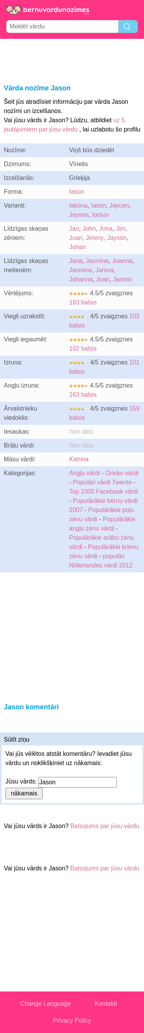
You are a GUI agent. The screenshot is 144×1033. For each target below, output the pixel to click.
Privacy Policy (72, 1020)
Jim (121, 228)
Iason (76, 191)
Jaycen (119, 205)
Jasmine (80, 270)
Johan (77, 247)
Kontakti (106, 1003)
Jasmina (97, 261)
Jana (76, 261)
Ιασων (100, 214)
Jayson (79, 214)
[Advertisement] (72, 60)
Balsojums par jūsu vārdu (104, 826)
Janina (104, 270)
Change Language (45, 1003)
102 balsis (83, 348)
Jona (106, 228)
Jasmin (122, 279)
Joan (102, 279)
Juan (76, 238)
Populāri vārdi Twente (102, 482)
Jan (74, 228)
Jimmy (95, 238)
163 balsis (83, 394)
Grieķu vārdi (121, 473)
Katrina (79, 459)
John (89, 228)
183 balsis (83, 302)
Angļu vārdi (84, 473)
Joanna (122, 261)
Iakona (78, 205)
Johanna (81, 279)
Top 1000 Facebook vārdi (103, 491)
